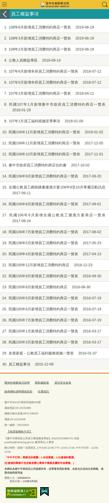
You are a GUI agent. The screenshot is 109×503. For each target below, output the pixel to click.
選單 (4, 4)
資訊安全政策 (59, 382)
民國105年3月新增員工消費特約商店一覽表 (50, 342)
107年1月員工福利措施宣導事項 (41, 121)
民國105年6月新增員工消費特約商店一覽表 (50, 309)
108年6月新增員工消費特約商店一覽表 (47, 27)
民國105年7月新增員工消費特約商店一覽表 (50, 320)
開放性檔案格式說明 (16, 382)
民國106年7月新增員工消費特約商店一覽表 (50, 232)
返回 (5, 14)
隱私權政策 (39, 382)
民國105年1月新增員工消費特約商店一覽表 (50, 331)
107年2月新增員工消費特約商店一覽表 (47, 93)
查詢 (104, 4)
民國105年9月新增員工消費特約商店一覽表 (50, 276)
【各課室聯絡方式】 (18, 430)
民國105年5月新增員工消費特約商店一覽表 (50, 298)
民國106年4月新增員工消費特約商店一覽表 (50, 254)
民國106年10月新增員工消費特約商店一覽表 (51, 154)
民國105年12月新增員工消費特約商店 (46, 265)
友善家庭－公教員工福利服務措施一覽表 (48, 353)
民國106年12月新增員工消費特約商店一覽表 (51, 132)
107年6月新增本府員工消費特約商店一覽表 (50, 71)
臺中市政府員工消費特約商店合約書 (45, 165)
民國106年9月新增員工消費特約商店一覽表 (50, 176)
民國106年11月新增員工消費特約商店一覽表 (51, 143)
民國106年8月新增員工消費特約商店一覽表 (50, 204)
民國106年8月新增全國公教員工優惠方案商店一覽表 (52, 218)
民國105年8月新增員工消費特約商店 (45, 287)
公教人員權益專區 (30, 60)
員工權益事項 (26, 364)
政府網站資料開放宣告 (85, 382)
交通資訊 (9, 390)
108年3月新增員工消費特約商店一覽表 (47, 38)
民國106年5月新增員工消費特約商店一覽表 (50, 243)
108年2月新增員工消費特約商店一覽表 (47, 49)
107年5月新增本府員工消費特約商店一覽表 (50, 82)
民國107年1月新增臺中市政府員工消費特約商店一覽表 (52, 107)
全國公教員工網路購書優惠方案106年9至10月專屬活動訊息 (52, 190)
